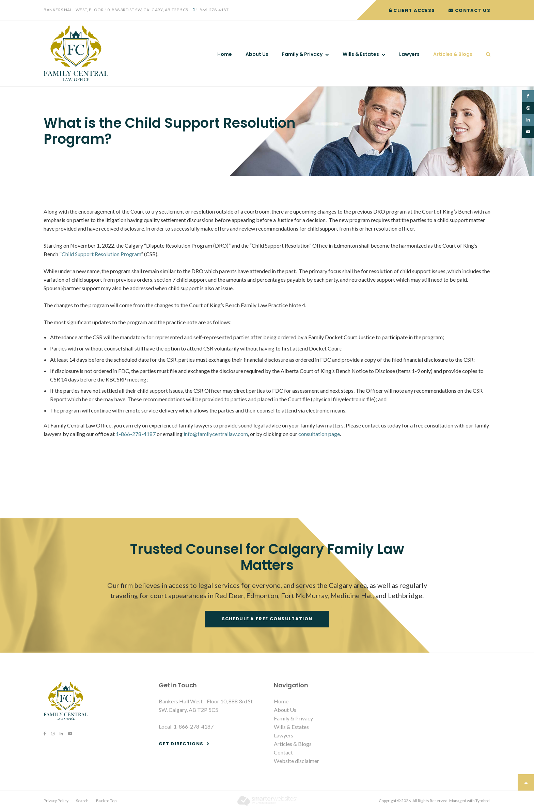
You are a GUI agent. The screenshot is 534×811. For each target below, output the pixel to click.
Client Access (412, 10)
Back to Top (106, 800)
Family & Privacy (302, 54)
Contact (283, 752)
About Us (257, 54)
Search (484, 54)
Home (224, 54)
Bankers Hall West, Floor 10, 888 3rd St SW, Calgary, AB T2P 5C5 (116, 9)
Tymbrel (482, 800)
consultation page (319, 434)
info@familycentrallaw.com (216, 434)
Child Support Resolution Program (101, 254)
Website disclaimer (296, 761)
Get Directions (181, 743)
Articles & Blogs (452, 54)
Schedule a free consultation (267, 618)
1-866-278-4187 (212, 9)
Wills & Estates (361, 54)
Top (526, 782)
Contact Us (469, 10)
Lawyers (409, 54)
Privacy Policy (56, 800)
